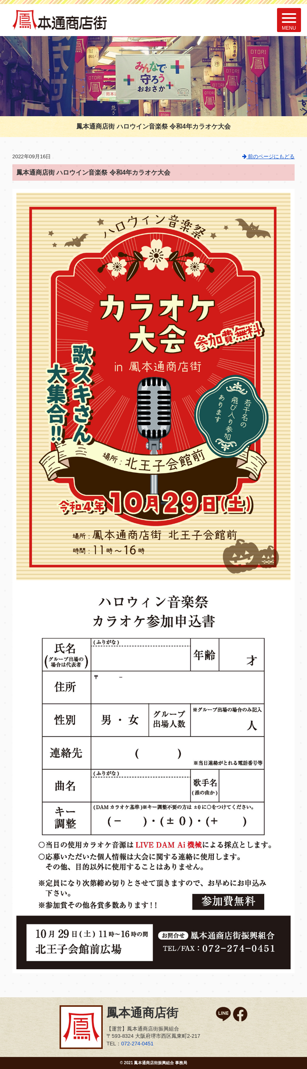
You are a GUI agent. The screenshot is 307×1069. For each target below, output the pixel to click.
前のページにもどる (268, 156)
